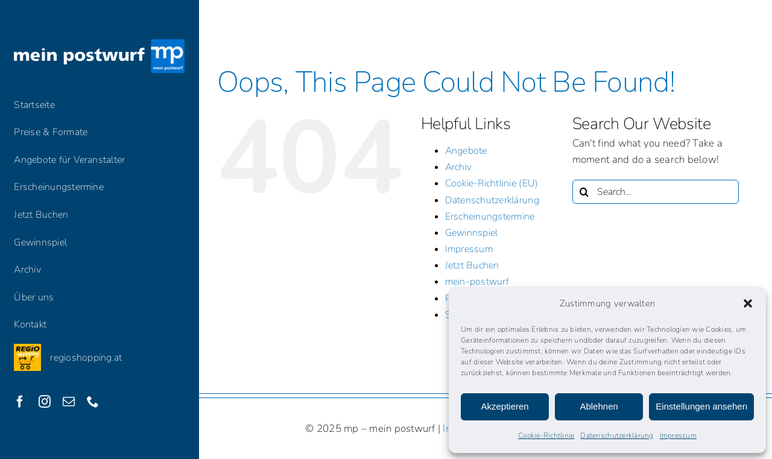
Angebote (466, 150)
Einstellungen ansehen (701, 406)
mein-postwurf (477, 281)
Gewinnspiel (471, 232)
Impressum (678, 435)
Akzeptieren (504, 406)
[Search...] (655, 192)
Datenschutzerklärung (616, 435)
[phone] (93, 402)
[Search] (584, 192)
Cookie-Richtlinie (546, 435)
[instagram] (45, 402)
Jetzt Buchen (472, 265)
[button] (748, 303)
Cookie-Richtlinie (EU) (492, 183)
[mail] (69, 402)
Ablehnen (599, 406)
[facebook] (20, 402)
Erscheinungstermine (490, 216)
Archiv (458, 167)
